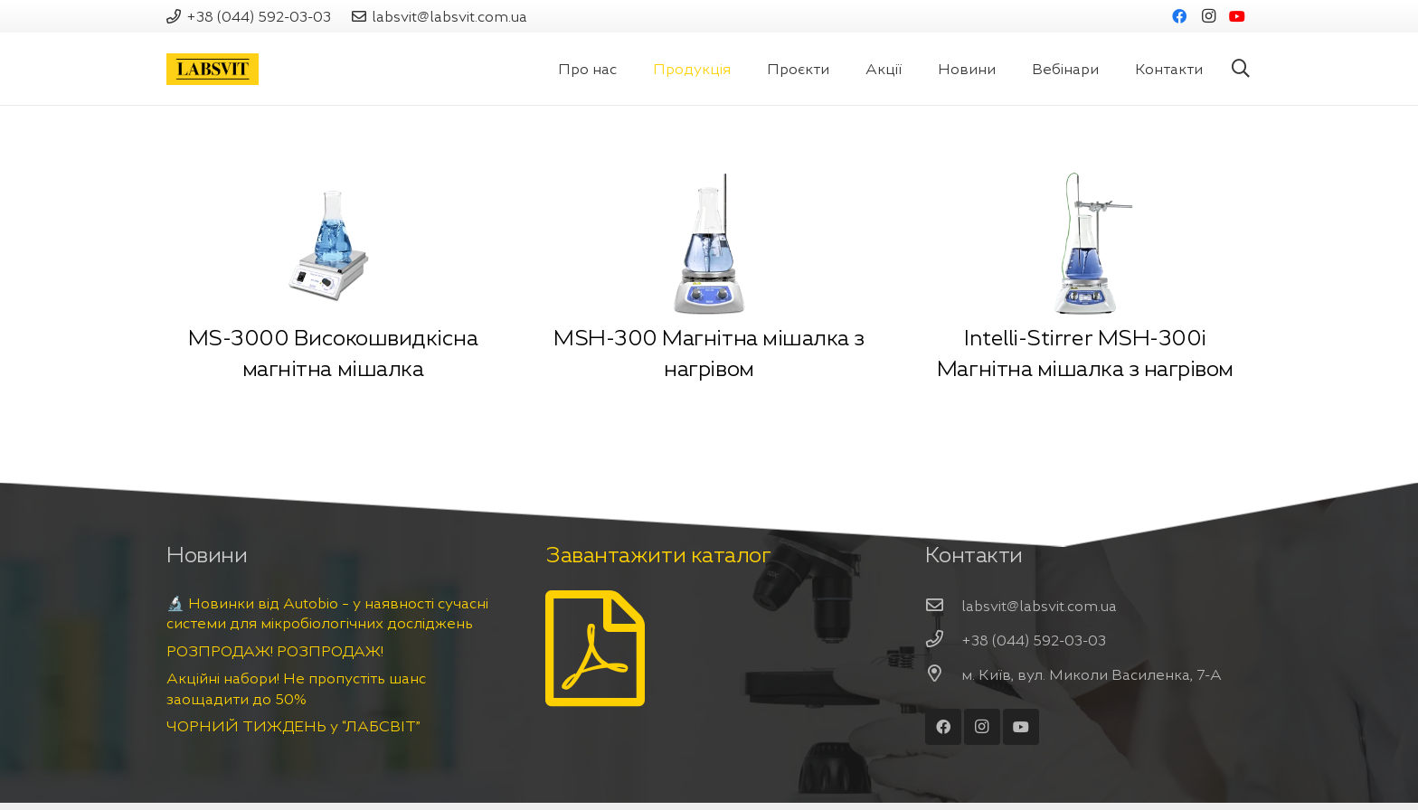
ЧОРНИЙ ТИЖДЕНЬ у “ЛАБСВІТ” (293, 726)
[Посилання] (212, 69)
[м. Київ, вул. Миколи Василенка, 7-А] (943, 674)
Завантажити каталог (657, 555)
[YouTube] (1237, 16)
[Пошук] (1241, 69)
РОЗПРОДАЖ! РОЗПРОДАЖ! (274, 651)
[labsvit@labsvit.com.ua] (943, 605)
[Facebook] (1179, 16)
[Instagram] (1208, 16)
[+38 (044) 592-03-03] (943, 640)
